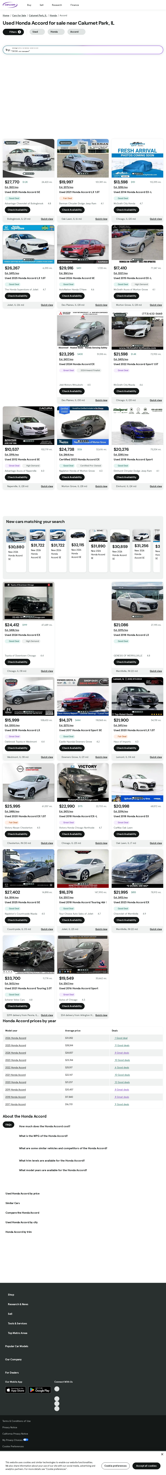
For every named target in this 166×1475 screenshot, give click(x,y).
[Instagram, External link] (56, 1403)
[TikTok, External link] (56, 1388)
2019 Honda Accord (15, 1089)
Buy (29, 5)
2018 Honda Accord (15, 1096)
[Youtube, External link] (56, 1398)
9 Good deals (120, 1104)
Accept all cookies (146, 1465)
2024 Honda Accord (15, 1052)
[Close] (162, 1454)
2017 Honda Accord (15, 1104)
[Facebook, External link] (56, 1393)
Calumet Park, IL (38, 15)
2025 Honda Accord (15, 1045)
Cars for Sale (19, 15)
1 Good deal (119, 1037)
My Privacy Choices (15, 1440)
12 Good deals (121, 1082)
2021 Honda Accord (15, 1074)
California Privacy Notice (15, 1433)
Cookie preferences (115, 1465)
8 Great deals (120, 1052)
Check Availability (17, 210)
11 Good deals (120, 1045)
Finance (75, 5)
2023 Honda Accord (15, 1060)
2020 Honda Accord (15, 1082)
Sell (41, 5)
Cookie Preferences (13, 1446)
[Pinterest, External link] (56, 1408)
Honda (53, 15)
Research (57, 5)
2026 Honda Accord (15, 1037)
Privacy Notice (9, 1427)
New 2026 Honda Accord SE (15, 555)
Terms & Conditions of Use (16, 1421)
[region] (83, 1462)
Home (6, 15)
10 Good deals (121, 1060)
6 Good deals (120, 1067)
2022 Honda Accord (15, 1067)
